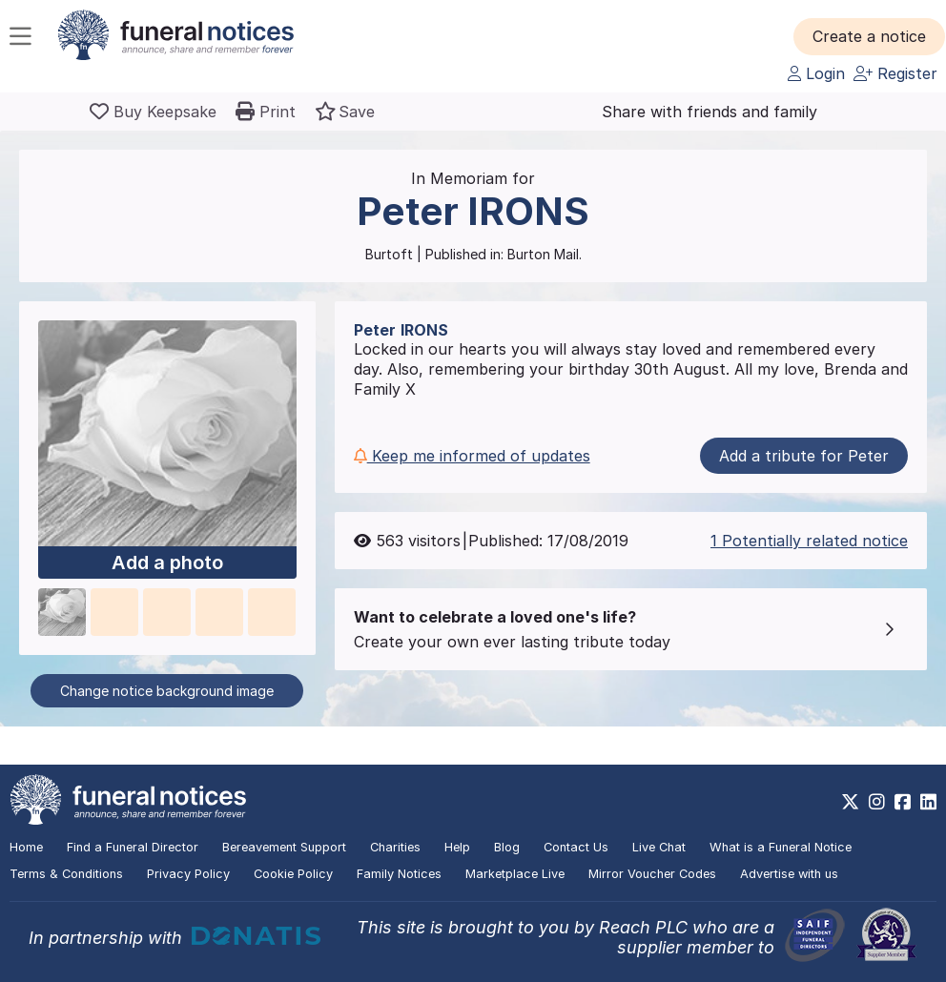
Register (895, 73)
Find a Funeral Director (132, 847)
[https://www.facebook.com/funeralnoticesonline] (903, 801)
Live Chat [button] (659, 847)
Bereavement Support (284, 847)
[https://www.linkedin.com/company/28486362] (928, 801)
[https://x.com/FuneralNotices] (850, 801)
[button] (869, 36)
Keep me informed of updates (472, 455)
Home (26, 847)
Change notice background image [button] (167, 691)
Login (816, 73)
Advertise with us (789, 874)
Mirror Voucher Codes (652, 874)
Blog (507, 847)
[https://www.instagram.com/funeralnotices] (877, 801)
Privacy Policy (188, 874)
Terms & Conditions (66, 874)
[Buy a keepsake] (153, 111)
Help (457, 847)
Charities (395, 847)
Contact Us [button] (576, 847)
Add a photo (167, 562)
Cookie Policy (293, 874)
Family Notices (399, 874)
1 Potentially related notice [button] (809, 540)
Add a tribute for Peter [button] (804, 455)
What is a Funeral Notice (781, 847)
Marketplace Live (515, 874)
